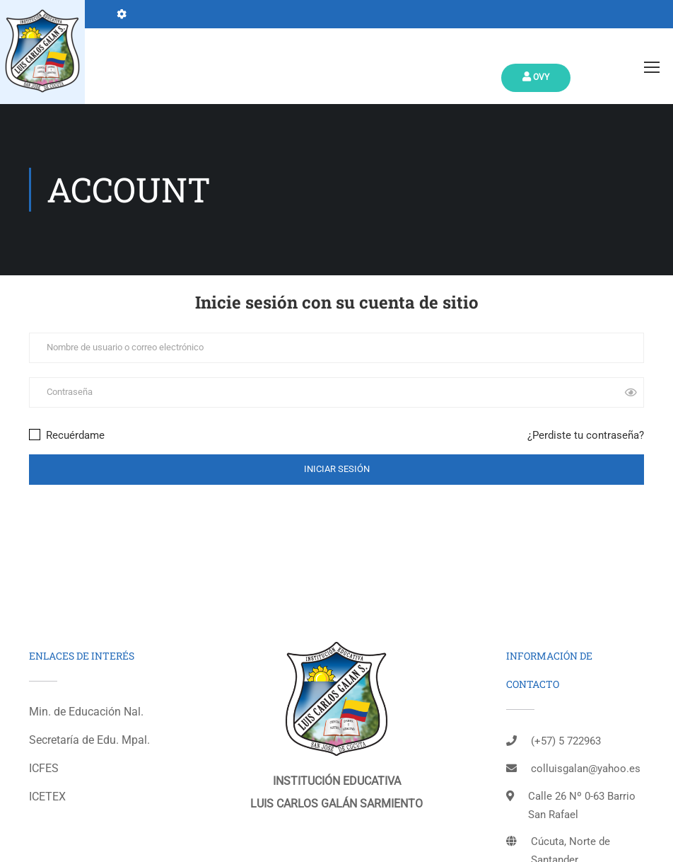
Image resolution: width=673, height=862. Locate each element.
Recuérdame (67, 435)
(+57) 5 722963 (566, 741)
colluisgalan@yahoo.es (585, 768)
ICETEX (47, 796)
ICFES (44, 768)
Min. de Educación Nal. (86, 711)
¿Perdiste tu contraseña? (585, 435)
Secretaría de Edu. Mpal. (89, 740)
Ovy (535, 76)
